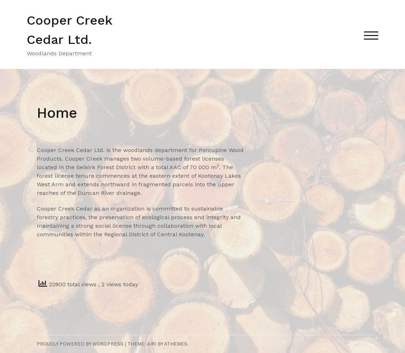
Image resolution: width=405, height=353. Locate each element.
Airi (151, 344)
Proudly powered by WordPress (80, 344)
